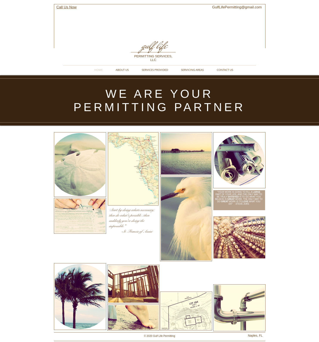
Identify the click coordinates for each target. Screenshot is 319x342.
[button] (133, 168)
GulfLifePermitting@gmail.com (237, 7)
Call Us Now (67, 7)
